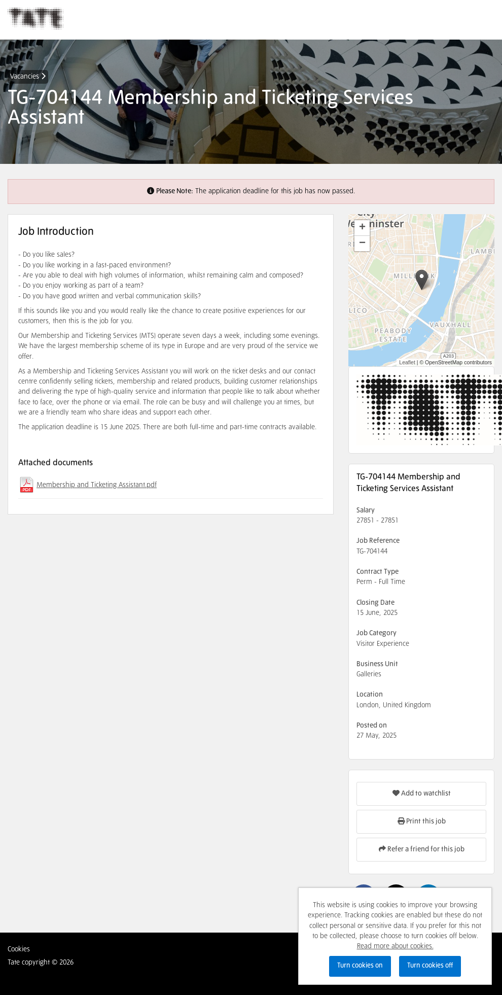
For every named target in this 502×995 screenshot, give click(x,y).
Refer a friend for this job (421, 849)
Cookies (19, 949)
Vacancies (28, 76)
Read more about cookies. (395, 946)
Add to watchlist (421, 793)
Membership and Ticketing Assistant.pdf (97, 485)
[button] (421, 279)
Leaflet (407, 362)
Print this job (422, 821)
